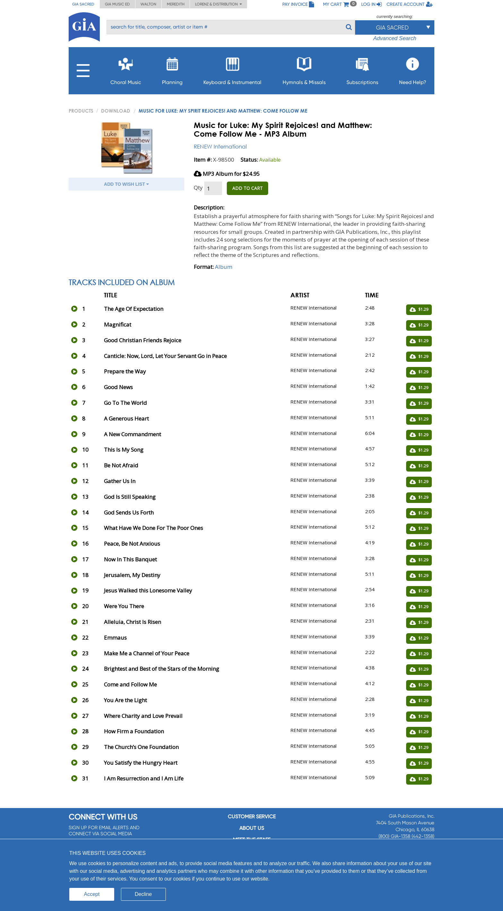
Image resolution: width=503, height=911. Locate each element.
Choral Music (125, 69)
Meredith (175, 4)
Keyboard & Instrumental (232, 69)
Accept (92, 894)
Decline (143, 894)
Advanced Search (394, 38)
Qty (198, 187)
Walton (148, 4)
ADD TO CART (247, 188)
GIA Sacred (83, 4)
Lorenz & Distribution (218, 4)
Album (223, 266)
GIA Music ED (117, 4)
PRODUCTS (81, 111)
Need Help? (412, 69)
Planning (172, 69)
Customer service (252, 816)
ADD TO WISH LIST (126, 184)
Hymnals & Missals (304, 69)
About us (251, 828)
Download (115, 111)
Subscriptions (362, 69)
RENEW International (220, 146)
